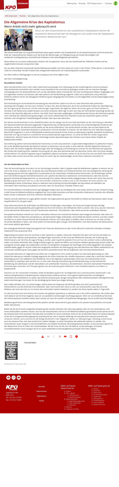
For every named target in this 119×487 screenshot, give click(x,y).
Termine (68, 465)
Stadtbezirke (97, 470)
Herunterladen (30, 416)
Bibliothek (72, 478)
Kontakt (82, 3)
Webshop (69, 480)
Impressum (41, 470)
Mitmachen (72, 3)
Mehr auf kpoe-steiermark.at (68, 460)
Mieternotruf (97, 466)
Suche (41, 474)
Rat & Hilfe (97, 464)
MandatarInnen (98, 472)
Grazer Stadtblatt (99, 476)
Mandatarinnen (74, 469)
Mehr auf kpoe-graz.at (99, 459)
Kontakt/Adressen (99, 474)
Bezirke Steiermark (75, 471)
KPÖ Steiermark (94, 3)
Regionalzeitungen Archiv (77, 475)
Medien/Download (72, 473)
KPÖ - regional (70, 467)
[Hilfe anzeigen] (76, 410)
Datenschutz (41, 465)
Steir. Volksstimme (75, 476)
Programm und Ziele (72, 482)
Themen (109, 3)
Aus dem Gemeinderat (100, 468)
